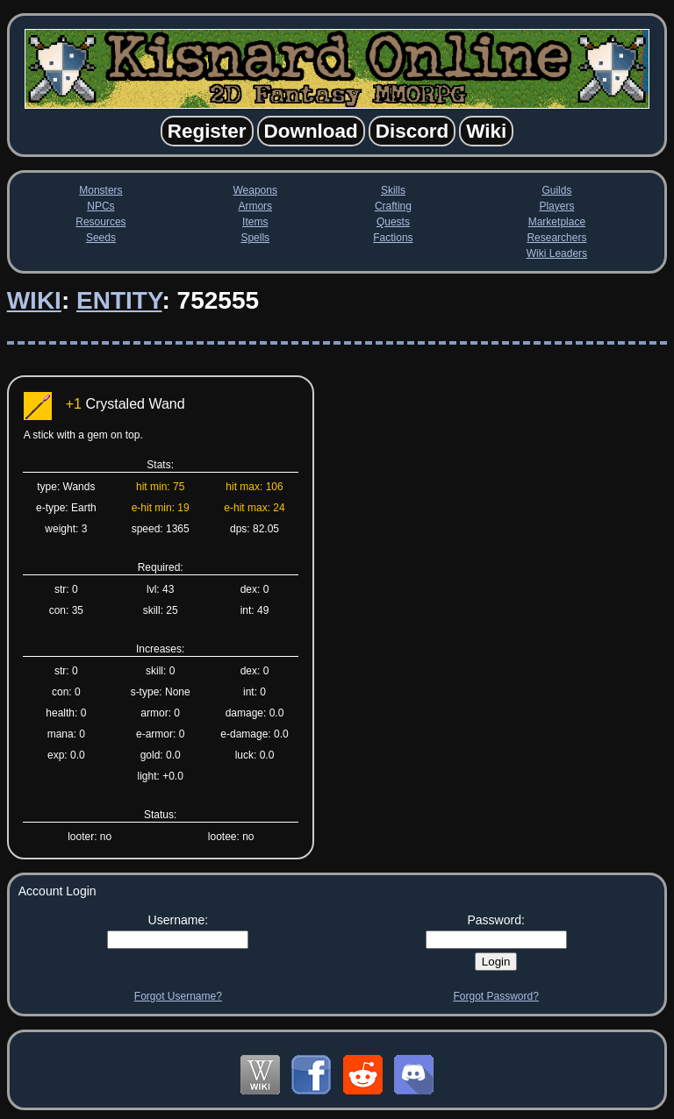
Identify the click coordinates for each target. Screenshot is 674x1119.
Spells (254, 238)
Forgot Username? (178, 996)
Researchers (556, 238)
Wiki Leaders (557, 253)
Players (556, 206)
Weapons (254, 190)
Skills (393, 190)
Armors (255, 206)
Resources (100, 222)
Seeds (101, 238)
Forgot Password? (495, 996)
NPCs (100, 206)
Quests (393, 222)
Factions (392, 238)
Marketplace (556, 222)
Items (255, 222)
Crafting (393, 206)
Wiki (34, 300)
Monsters (100, 190)
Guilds (556, 190)
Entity (118, 300)
